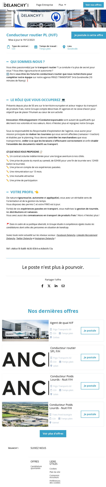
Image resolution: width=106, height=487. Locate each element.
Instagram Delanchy (44, 238)
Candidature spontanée (36, 441)
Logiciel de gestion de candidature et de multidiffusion (53, 482)
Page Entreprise (44, 4)
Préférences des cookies (55, 455)
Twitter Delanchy (24, 238)
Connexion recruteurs (54, 450)
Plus (62, 4)
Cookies (53, 442)
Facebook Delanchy (66, 235)
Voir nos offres (93, 4)
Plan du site (55, 446)
